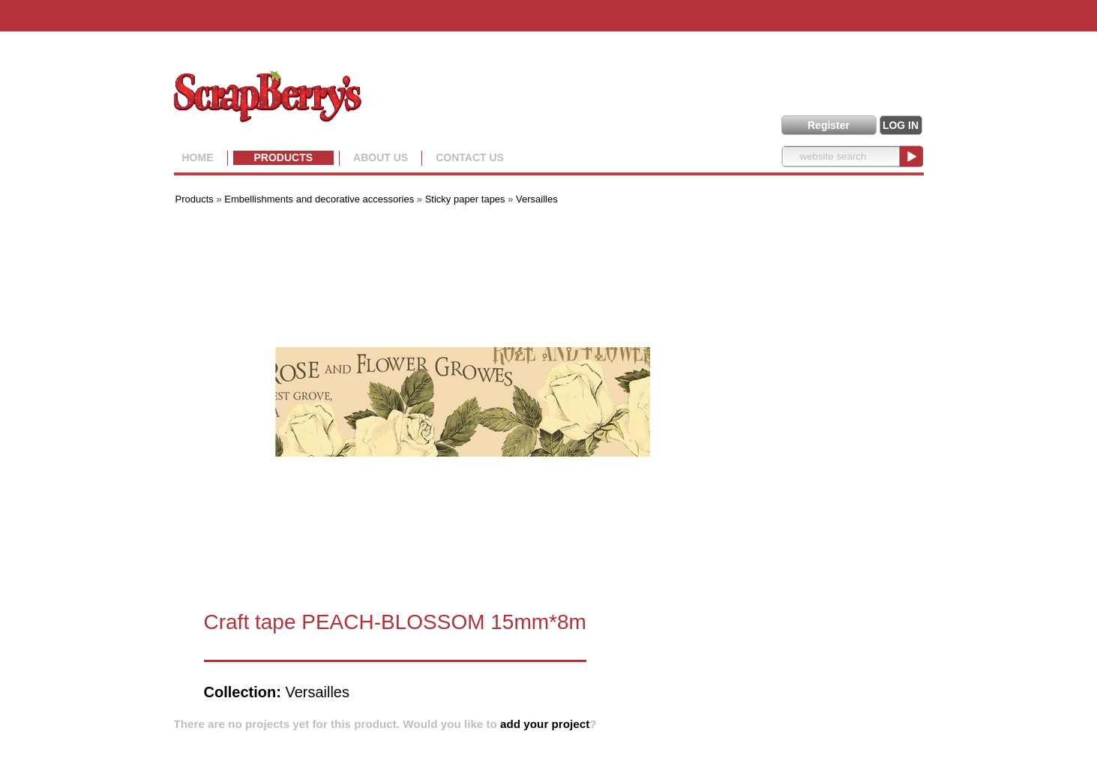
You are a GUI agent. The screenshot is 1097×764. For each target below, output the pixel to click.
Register (829, 125)
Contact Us (470, 157)
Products (283, 157)
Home (198, 157)
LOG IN (901, 125)
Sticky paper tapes (465, 199)
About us (380, 157)
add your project (544, 724)
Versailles (537, 199)
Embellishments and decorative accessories (320, 199)
